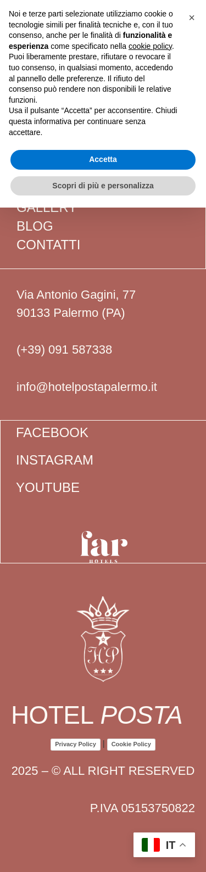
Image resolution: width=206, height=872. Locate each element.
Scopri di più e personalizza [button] (102, 185)
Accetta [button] (103, 159)
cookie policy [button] (150, 46)
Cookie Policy (131, 744)
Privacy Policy (75, 744)
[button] (192, 17)
